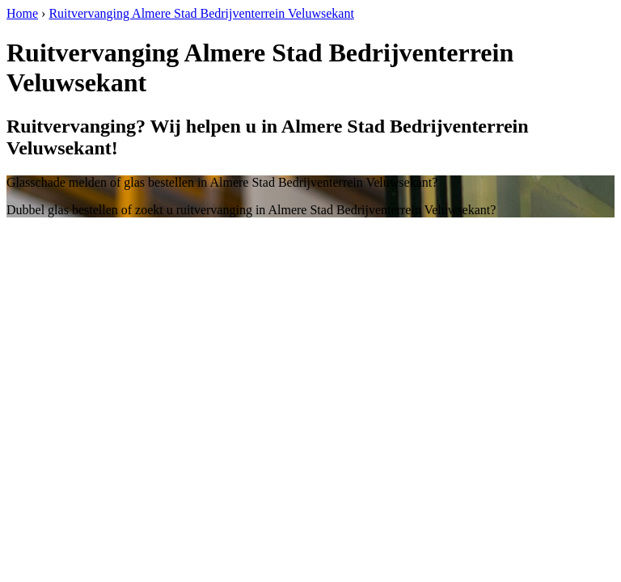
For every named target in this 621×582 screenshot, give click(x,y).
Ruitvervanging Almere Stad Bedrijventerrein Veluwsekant (201, 13)
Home (22, 13)
